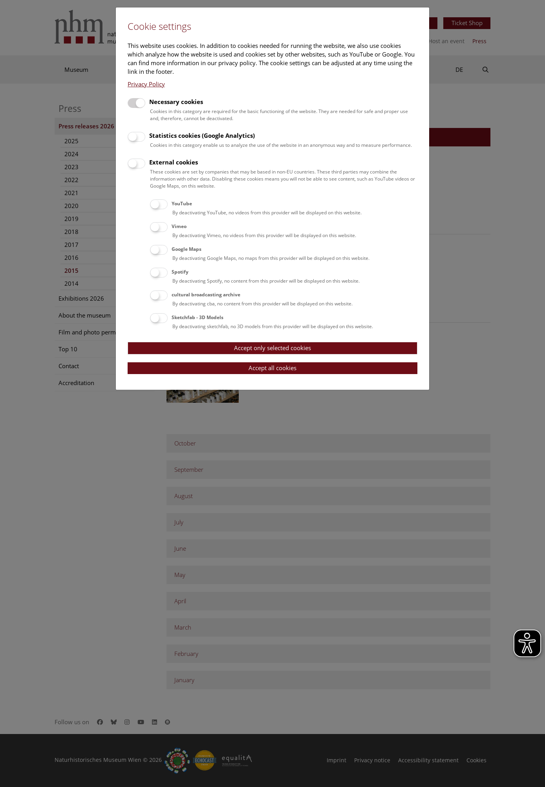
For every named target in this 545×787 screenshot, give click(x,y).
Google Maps (186, 249)
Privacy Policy (146, 84)
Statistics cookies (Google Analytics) (202, 135)
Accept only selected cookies (272, 348)
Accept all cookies (272, 368)
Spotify (180, 271)
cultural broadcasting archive (206, 294)
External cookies (173, 162)
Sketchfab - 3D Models (197, 317)
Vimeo (179, 226)
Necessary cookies (176, 102)
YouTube (182, 203)
